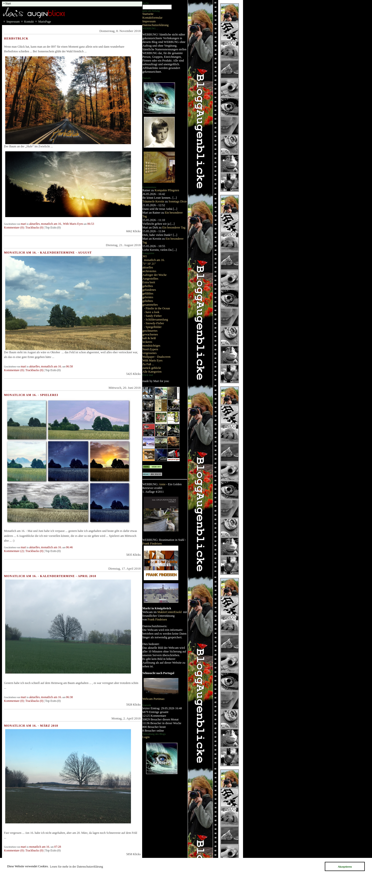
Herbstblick (16, 38)
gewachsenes (150, 334)
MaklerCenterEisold (169, 612)
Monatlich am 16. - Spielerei (31, 395)
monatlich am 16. (154, 260)
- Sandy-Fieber (153, 316)
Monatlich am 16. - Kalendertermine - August (48, 252)
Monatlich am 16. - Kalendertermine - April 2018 (50, 576)
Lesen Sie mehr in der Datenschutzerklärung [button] (76, 866)
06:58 (69, 366)
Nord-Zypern (150, 349)
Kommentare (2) (14, 551)
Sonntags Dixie (177, 201)
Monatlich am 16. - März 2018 (31, 725)
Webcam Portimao (153, 699)
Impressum (149, 21)
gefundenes (149, 290)
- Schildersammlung (156, 319)
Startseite (148, 14)
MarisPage (44, 21)
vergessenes (149, 353)
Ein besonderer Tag (173, 227)
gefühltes (147, 293)
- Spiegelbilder (153, 327)
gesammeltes (150, 304)
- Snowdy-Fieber (154, 323)
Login (146, 737)
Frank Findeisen (152, 543)
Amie (162, 484)
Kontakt (29, 21)
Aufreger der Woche (154, 275)
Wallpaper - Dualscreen (156, 356)
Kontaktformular (152, 17)
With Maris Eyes (152, 360)
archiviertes (149, 271)
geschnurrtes (150, 330)
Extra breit (148, 282)
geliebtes (147, 301)
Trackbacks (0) (34, 227)
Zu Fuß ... (148, 364)
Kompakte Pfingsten (167, 190)
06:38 (69, 697)
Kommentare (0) (14, 227)
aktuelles (147, 267)
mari (23, 224)
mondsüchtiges (151, 345)
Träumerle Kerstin (153, 201)
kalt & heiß (149, 338)
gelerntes (147, 297)
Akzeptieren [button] (345, 866)
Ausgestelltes (150, 278)
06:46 (69, 547)
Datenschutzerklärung (155, 25)
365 (144, 256)
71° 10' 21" (149, 263)
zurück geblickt (151, 368)
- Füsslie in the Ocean (157, 308)
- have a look (151, 312)
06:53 (90, 224)
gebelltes (147, 286)
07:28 (57, 846)
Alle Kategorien (152, 371)
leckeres (147, 342)
